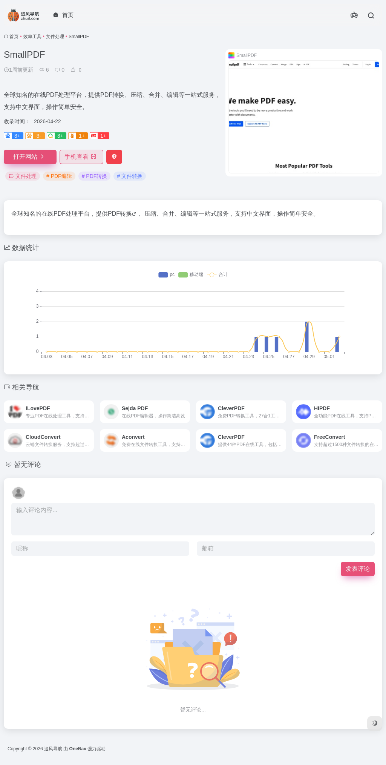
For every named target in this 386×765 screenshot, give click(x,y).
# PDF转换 (94, 176)
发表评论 (358, 569)
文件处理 (55, 36)
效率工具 (32, 36)
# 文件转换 (129, 176)
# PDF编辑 (59, 176)
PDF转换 (120, 213)
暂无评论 (27, 464)
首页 (13, 36)
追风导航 (53, 748)
